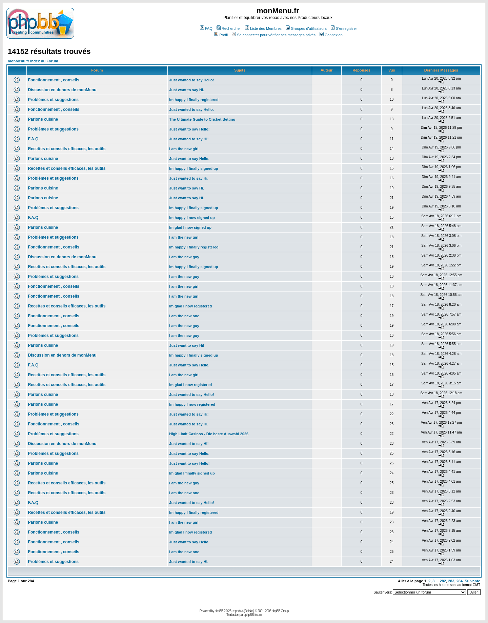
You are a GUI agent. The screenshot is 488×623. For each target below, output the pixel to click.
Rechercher (229, 28)
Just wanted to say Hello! (191, 80)
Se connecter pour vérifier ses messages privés (274, 35)
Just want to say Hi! (186, 345)
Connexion (331, 35)
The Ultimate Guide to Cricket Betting (202, 119)
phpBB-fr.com (253, 615)
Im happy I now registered (192, 404)
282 (443, 581)
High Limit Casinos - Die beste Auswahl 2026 (208, 434)
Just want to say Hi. (186, 90)
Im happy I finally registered (194, 100)
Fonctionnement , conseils (53, 80)
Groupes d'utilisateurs (306, 28)
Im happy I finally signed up (193, 168)
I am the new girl (183, 149)
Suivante (472, 581)
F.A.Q (33, 139)
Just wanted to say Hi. (188, 178)
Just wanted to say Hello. (191, 109)
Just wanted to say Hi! (188, 139)
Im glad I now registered (190, 306)
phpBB (219, 611)
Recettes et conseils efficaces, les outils (67, 148)
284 (459, 581)
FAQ (206, 28)
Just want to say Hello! (189, 129)
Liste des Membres (263, 28)
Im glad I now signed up (190, 227)
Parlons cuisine (43, 119)
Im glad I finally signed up (192, 473)
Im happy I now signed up (192, 218)
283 (451, 581)
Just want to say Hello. (189, 159)
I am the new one (184, 316)
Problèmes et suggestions (53, 99)
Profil (221, 35)
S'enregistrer (344, 28)
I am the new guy (184, 257)
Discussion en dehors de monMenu (62, 89)
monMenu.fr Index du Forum (33, 61)
